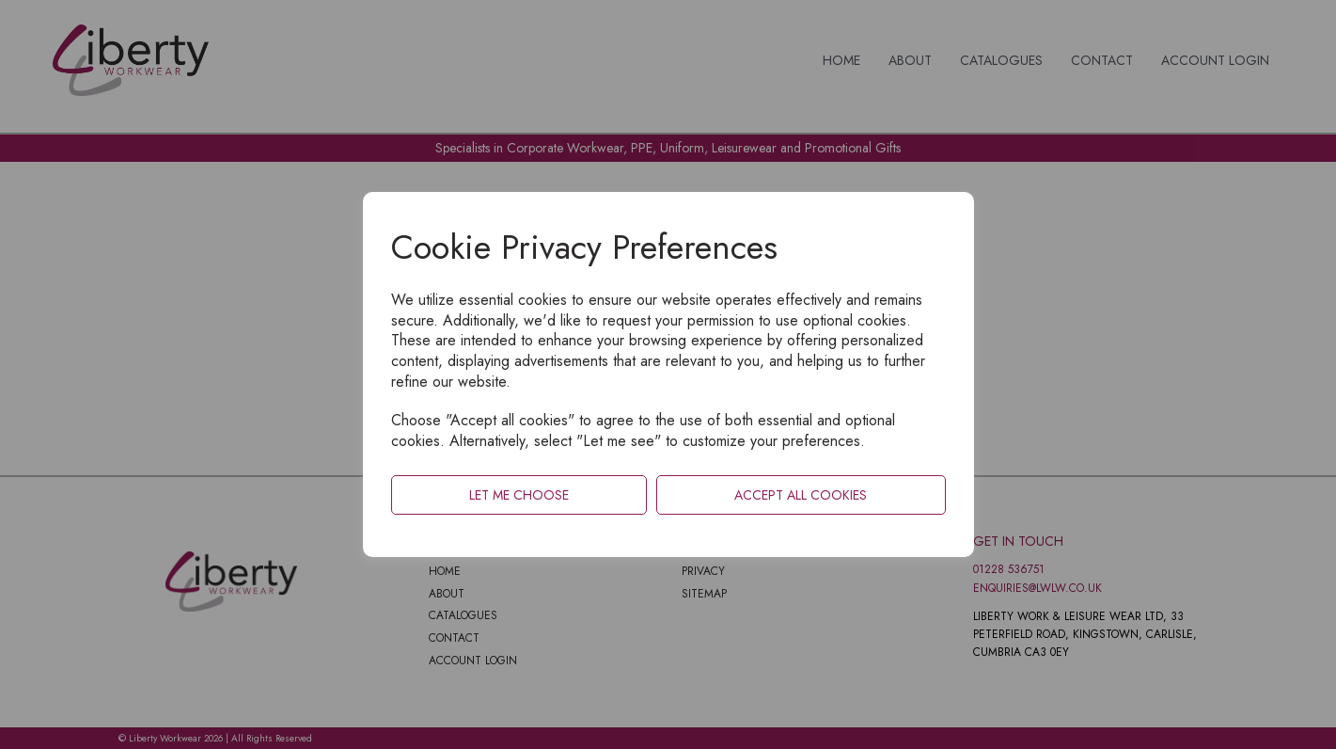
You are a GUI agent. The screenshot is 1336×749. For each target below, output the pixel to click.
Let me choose (519, 495)
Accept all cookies (800, 495)
